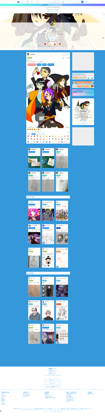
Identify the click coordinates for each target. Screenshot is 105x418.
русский (3, 402)
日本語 (2, 404)
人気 (33, 134)
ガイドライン (47, 395)
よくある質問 (68, 396)
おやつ (38, 134)
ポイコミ (68, 401)
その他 (43, 134)
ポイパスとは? (26, 396)
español (3, 395)
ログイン (52, 380)
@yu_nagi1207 (52, 35)
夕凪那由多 (52, 28)
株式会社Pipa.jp (91, 393)
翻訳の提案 (7, 392)
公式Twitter (68, 395)
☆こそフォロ (52, 38)
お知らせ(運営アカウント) (71, 393)
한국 (2, 397)
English (2, 393)
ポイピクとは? (26, 393)
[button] (0, 410)
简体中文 (3, 398)
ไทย (2, 401)
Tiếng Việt (3, 396)
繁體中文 (3, 400)
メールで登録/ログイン (52, 387)
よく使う (29, 134)
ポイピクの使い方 (26, 395)
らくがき (29, 57)
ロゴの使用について (70, 400)
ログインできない (69, 398)
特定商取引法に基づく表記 (50, 397)
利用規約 (46, 393)
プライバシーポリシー (49, 396)
